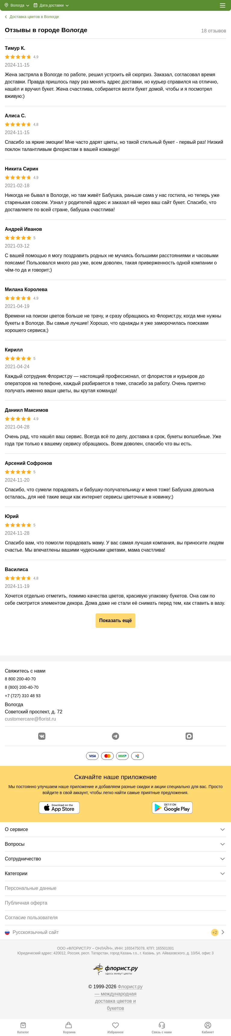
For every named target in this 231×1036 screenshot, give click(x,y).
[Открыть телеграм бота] (115, 736)
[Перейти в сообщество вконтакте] (42, 736)
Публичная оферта (26, 902)
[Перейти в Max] (189, 736)
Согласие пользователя (31, 917)
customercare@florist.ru (30, 718)
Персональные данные (31, 888)
